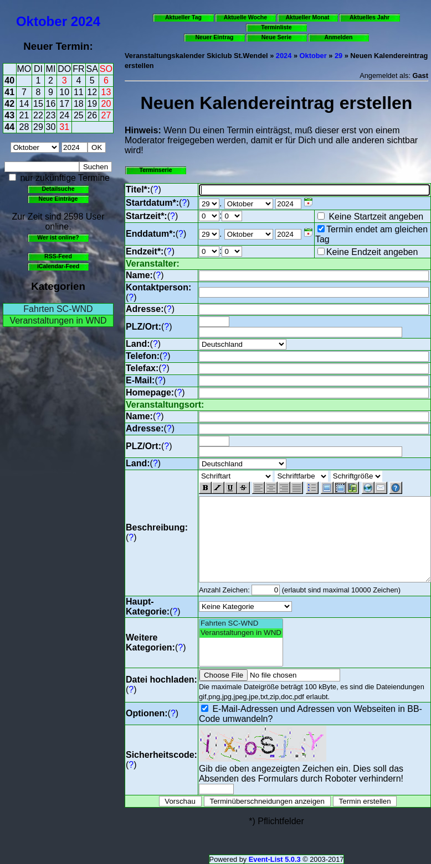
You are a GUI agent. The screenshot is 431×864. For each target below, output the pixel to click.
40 (9, 80)
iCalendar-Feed (58, 266)
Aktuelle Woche (245, 17)
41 (9, 92)
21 (24, 115)
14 (24, 103)
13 (106, 92)
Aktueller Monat (307, 17)
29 (38, 127)
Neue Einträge (58, 198)
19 (92, 103)
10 (64, 92)
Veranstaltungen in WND (57, 320)
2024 (85, 21)
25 (79, 115)
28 (24, 127)
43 (9, 115)
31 (64, 127)
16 (51, 103)
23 (51, 115)
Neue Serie (276, 37)
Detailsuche (58, 188)
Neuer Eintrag (214, 37)
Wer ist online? (58, 237)
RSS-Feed (58, 256)
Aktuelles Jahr (369, 17)
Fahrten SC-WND (58, 309)
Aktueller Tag (183, 17)
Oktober (41, 21)
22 (38, 115)
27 (106, 115)
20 (106, 103)
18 (79, 103)
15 (38, 103)
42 (9, 103)
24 (64, 115)
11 (79, 92)
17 (64, 103)
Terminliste (276, 27)
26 (92, 115)
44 (9, 127)
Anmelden (339, 37)
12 (92, 92)
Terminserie (155, 169)
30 (51, 127)
